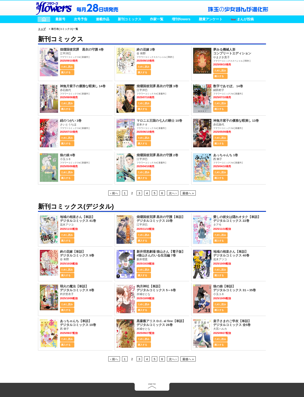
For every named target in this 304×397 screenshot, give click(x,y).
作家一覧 (156, 19)
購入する (66, 72)
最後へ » (188, 193)
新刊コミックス (129, 19)
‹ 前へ (114, 193)
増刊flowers (181, 19)
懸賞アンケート (211, 19)
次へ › (173, 193)
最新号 (60, 19)
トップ (42, 29)
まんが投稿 (242, 19)
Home (44, 19)
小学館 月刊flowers (54, 7)
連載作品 (102, 19)
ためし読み (67, 66)
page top (152, 384)
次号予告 (80, 19)
